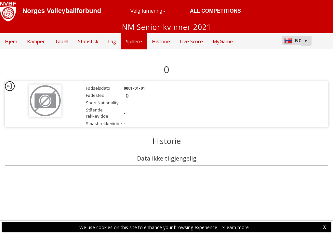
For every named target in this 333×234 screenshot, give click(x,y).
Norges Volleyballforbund (61, 10)
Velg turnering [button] (148, 11)
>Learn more (235, 227)
